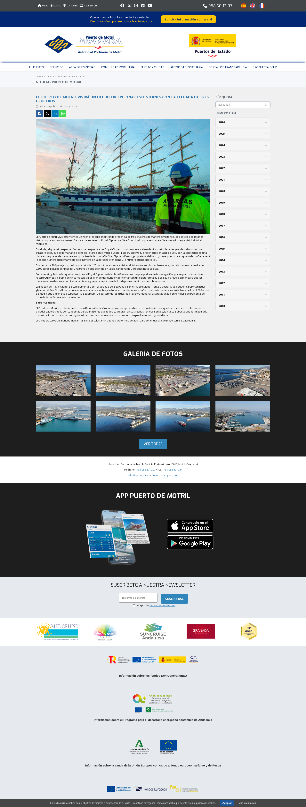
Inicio (51, 76)
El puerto (36, 67)
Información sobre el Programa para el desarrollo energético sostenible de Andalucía (153, 719)
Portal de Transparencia (228, 67)
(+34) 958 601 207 (145, 469)
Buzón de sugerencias (165, 475)
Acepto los (156, 605)
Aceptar (227, 803)
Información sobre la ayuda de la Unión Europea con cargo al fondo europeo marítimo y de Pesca (153, 765)
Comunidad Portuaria (118, 67)
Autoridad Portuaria (186, 67)
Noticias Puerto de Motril (71, 76)
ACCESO (56, 5)
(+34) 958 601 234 (172, 469)
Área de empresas (82, 67)
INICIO (43, 5)
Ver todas (153, 444)
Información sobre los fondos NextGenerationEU (153, 675)
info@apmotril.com (139, 475)
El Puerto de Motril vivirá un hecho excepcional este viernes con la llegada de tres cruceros (122, 99)
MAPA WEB (70, 5)
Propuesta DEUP (265, 67)
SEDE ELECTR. (89, 5)
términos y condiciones (162, 605)
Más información (247, 803)
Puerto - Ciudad (153, 67)
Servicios (56, 67)
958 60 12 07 (220, 6)
